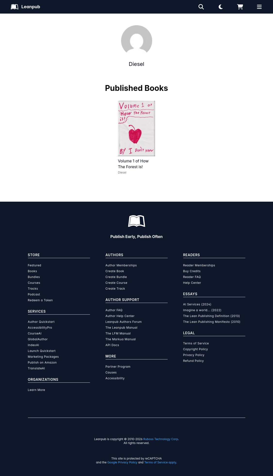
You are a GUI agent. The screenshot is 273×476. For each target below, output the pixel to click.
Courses (34, 283)
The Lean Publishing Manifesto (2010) (212, 322)
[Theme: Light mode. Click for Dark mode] (220, 7)
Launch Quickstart (42, 351)
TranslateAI (36, 368)
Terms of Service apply (160, 462)
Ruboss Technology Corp (160, 439)
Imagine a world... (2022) (202, 310)
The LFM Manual (118, 333)
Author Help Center (120, 316)
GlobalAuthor (38, 339)
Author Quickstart (41, 322)
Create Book (115, 271)
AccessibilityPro (40, 327)
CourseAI (35, 333)
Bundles (34, 277)
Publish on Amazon (42, 362)
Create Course (116, 283)
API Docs (112, 345)
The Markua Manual (121, 339)
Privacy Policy (194, 355)
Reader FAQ (192, 277)
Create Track (115, 288)
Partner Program (118, 366)
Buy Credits (192, 271)
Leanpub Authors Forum (124, 322)
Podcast (34, 294)
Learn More (36, 390)
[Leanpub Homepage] (25, 7)
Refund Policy (193, 361)
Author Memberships (121, 265)
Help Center (192, 283)
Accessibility (115, 378)
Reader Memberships (199, 265)
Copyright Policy (195, 349)
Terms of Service (196, 343)
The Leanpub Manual (122, 327)
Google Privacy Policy (122, 462)
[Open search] (201, 7)
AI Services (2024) (197, 304)
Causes (111, 372)
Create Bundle (116, 277)
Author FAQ (114, 310)
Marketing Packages (43, 356)
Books (32, 271)
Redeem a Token (40, 300)
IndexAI (33, 345)
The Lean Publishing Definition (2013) (211, 316)
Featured (34, 265)
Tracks (33, 288)
